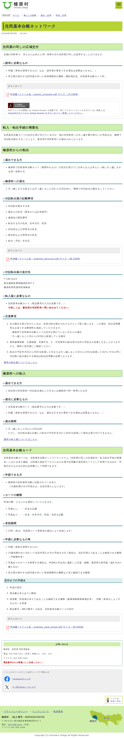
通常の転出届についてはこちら (20, 362)
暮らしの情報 (30, 15)
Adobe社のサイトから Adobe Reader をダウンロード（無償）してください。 (46, 113)
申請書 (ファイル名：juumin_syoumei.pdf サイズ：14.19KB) (42, 94)
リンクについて (40, 711)
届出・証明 (46, 15)
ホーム (16, 15)
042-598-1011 (15, 725)
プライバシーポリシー (16, 711)
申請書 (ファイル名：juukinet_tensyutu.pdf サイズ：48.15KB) (43, 259)
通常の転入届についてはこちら (20, 439)
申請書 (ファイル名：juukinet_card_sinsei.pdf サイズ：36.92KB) (45, 627)
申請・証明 (61, 15)
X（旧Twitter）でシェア (20, 687)
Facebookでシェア (17, 679)
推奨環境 (58, 711)
